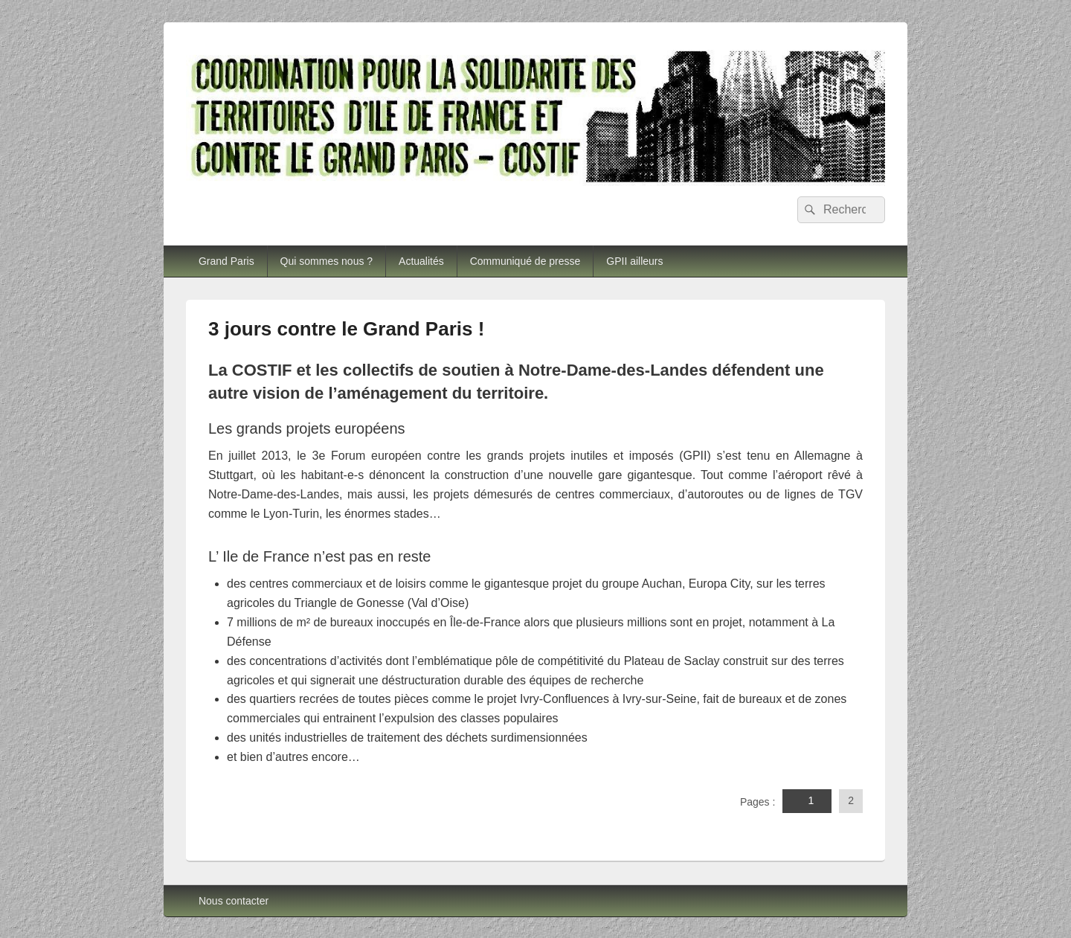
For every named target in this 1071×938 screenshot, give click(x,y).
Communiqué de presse (525, 261)
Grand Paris (226, 261)
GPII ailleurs (634, 261)
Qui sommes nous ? (326, 261)
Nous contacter (233, 901)
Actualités (421, 261)
